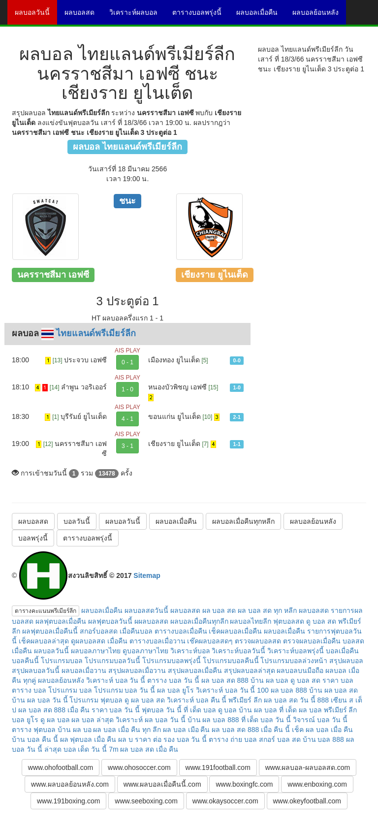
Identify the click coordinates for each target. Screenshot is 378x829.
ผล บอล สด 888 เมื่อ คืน (54, 710)
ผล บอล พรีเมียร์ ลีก (328, 710)
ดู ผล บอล (55, 720)
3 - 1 (127, 446)
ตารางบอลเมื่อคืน (181, 631)
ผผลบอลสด (151, 621)
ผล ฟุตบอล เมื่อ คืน (88, 739)
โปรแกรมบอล (62, 661)
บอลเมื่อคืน (342, 651)
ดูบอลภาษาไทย (145, 651)
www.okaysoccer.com (225, 801)
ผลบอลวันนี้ (36, 16)
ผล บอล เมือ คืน (186, 729)
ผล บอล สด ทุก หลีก (267, 610)
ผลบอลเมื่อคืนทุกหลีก (243, 521)
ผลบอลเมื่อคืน (260, 16)
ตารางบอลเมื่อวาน (157, 641)
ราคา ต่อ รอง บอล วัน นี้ (171, 739)
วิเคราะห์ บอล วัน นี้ (116, 680)
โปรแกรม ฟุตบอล (96, 700)
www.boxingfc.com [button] (244, 784)
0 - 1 (127, 362)
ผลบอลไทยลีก (250, 621)
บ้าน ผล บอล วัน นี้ (40, 700)
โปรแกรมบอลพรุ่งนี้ (171, 661)
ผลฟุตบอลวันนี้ (110, 621)
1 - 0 (127, 389)
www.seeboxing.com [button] (146, 801)
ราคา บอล (337, 680)
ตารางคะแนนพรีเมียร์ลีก (45, 610)
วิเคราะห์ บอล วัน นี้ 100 (232, 690)
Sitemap (146, 575)
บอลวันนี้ (76, 521)
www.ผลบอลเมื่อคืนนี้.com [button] (162, 784)
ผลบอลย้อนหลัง (319, 16)
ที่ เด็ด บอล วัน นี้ (266, 720)
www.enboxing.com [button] (317, 784)
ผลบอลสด (83, 16)
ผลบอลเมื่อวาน (84, 670)
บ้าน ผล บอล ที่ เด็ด (268, 710)
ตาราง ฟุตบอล (34, 729)
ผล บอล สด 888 (225, 680)
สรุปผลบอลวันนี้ (36, 670)
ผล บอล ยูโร (175, 690)
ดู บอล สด (305, 680)
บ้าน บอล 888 (323, 739)
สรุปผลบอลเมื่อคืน (195, 670)
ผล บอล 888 (289, 690)
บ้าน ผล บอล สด (333, 690)
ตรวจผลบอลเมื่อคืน (312, 641)
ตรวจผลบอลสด (258, 641)
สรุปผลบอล (346, 661)
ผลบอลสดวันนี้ (146, 610)
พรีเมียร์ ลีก (245, 700)
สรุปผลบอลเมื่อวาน (137, 670)
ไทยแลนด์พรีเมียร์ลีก (96, 333)
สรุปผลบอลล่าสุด (249, 670)
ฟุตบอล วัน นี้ (162, 710)
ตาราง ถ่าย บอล (233, 739)
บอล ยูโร (25, 720)
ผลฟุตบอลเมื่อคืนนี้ (50, 631)
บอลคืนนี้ (25, 661)
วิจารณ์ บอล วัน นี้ (320, 720)
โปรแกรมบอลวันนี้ (112, 661)
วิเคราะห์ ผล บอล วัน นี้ (151, 720)
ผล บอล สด (219, 610)
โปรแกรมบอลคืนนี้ (231, 661)
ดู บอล (227, 710)
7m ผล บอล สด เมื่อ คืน (143, 749)
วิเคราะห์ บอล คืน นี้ (197, 700)
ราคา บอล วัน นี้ (116, 710)
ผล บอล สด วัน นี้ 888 (296, 700)
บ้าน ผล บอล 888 (213, 720)
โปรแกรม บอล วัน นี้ (125, 690)
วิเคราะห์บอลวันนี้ (238, 651)
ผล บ (125, 739)
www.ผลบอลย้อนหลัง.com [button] (70, 784)
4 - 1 (127, 418)
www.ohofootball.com (60, 767)
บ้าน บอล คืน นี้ (35, 739)
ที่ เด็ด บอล (200, 710)
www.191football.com (218, 767)
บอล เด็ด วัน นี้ (85, 749)
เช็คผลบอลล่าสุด (44, 641)
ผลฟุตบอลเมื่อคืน (60, 621)
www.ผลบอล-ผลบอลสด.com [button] (307, 767)
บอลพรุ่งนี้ (33, 538)
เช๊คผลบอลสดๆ (210, 641)
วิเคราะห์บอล (190, 651)
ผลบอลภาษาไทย (96, 651)
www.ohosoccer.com (139, 767)
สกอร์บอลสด (99, 631)
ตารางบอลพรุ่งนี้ (200, 16)
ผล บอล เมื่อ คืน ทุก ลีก (126, 729)
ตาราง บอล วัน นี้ (173, 680)
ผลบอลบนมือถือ (300, 670)
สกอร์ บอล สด (280, 739)
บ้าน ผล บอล (270, 680)
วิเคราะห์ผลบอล (137, 16)
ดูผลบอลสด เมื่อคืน (99, 641)
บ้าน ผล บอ (75, 729)
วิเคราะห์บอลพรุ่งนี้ (295, 651)
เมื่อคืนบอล (136, 631)
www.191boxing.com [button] (68, 801)
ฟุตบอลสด (288, 621)
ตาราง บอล (29, 690)
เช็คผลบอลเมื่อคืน (235, 631)
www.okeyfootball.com (307, 801)
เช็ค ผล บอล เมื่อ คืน (322, 729)
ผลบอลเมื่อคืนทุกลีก (199, 621)
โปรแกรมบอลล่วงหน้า (293, 661)
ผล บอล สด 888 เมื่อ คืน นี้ (251, 729)
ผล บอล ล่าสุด (92, 720)
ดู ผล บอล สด (145, 700)
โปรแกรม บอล (70, 690)
